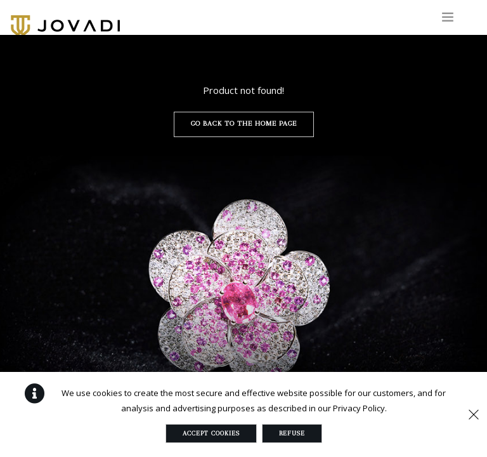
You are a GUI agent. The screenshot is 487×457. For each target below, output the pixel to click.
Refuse (292, 433)
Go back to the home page (244, 123)
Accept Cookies (211, 433)
